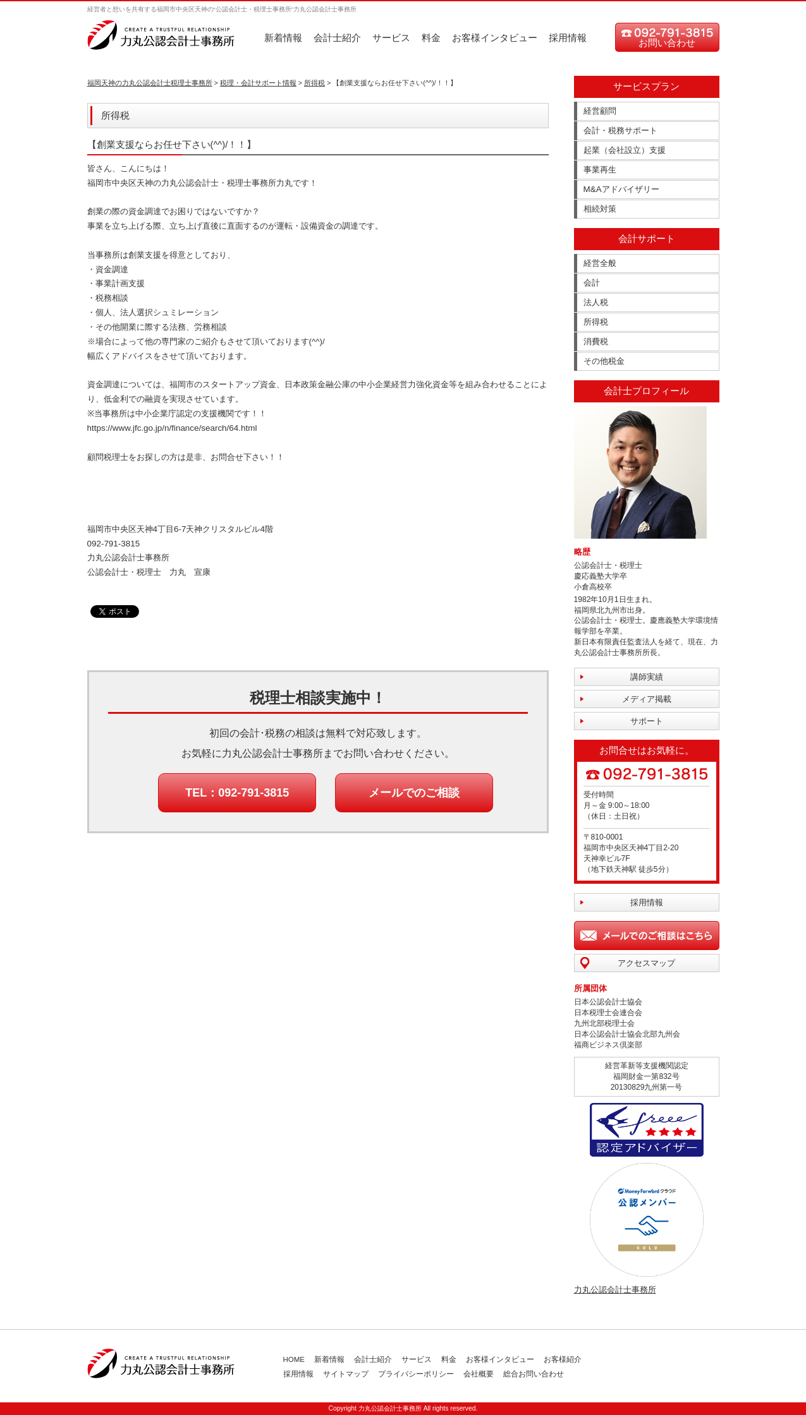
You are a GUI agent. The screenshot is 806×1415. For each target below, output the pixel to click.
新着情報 (283, 37)
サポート (646, 721)
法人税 (595, 302)
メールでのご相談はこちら (646, 935)
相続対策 (599, 209)
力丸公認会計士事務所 (615, 1289)
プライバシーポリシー (416, 1374)
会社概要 (478, 1374)
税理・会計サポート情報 (258, 83)
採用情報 (568, 37)
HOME (294, 1359)
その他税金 (604, 361)
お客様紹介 (563, 1359)
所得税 (314, 83)
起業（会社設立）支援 (624, 150)
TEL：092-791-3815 (237, 792)
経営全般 (599, 263)
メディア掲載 (646, 699)
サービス (391, 37)
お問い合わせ (666, 42)
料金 (431, 37)
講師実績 (646, 677)
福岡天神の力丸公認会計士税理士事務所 (149, 83)
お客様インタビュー (494, 37)
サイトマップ (346, 1374)
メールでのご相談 (414, 792)
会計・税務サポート (620, 130)
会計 (591, 282)
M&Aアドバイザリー (621, 189)
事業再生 (599, 169)
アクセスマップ (646, 963)
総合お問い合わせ (533, 1374)
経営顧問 (599, 111)
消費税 (595, 341)
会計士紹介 (337, 37)
